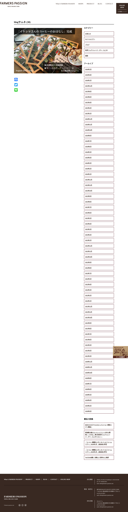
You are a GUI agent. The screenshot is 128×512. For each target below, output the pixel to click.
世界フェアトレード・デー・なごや (96, 50)
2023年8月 (88, 202)
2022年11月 (88, 251)
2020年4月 (88, 400)
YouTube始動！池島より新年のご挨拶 (97, 457)
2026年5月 (88, 69)
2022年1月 (88, 301)
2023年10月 (88, 190)
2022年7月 (88, 273)
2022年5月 (88, 279)
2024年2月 (88, 168)
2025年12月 (88, 86)
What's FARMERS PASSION (65, 4)
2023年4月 (88, 224)
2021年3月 (88, 356)
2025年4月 (88, 102)
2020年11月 (88, 367)
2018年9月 (88, 411)
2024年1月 (88, 174)
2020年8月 (88, 378)
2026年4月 (88, 75)
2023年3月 (88, 229)
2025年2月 (88, 108)
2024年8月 (88, 135)
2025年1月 (88, 113)
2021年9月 (88, 323)
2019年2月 (88, 406)
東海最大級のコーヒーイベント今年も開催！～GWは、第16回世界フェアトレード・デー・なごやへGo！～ (97, 435)
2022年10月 (88, 257)
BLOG (100, 4)
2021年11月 (88, 312)
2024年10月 (88, 130)
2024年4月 (88, 157)
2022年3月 (88, 290)
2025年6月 (88, 97)
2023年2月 (88, 235)
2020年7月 (88, 383)
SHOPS (80, 4)
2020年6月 (88, 389)
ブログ (87, 45)
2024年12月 (88, 119)
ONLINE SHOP (65, 479)
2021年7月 (88, 334)
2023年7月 (88, 207)
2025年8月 (88, 91)
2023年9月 (88, 196)
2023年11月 (88, 185)
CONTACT (109, 4)
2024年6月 (88, 146)
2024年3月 (88, 163)
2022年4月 (88, 284)
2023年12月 (88, 179)
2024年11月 (88, 124)
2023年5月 (88, 218)
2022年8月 (88, 268)
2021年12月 (88, 306)
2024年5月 (88, 152)
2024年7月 (88, 141)
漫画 (86, 56)
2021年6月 (88, 339)
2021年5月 (88, 345)
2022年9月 (88, 262)
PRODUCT (90, 4)
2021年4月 (88, 350)
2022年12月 (88, 246)
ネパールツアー (90, 39)
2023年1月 (88, 240)
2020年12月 (88, 361)
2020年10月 (88, 372)
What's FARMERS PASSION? (13, 479)
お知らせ (88, 33)
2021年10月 (88, 317)
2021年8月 (88, 328)
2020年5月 (88, 395)
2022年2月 (88, 295)
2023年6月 (88, 213)
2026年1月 (88, 80)
